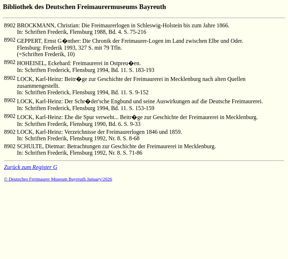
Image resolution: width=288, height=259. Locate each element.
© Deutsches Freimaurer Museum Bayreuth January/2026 (58, 179)
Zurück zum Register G (30, 167)
